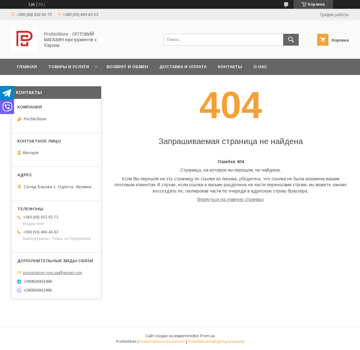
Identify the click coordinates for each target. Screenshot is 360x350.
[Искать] (291, 40)
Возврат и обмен (127, 66)
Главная (27, 66)
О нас (260, 66)
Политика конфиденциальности (216, 341)
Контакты (230, 66)
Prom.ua (207, 336)
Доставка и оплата (183, 66)
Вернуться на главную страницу (231, 199)
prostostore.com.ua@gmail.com (52, 272)
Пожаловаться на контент (162, 341)
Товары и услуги (68, 66)
